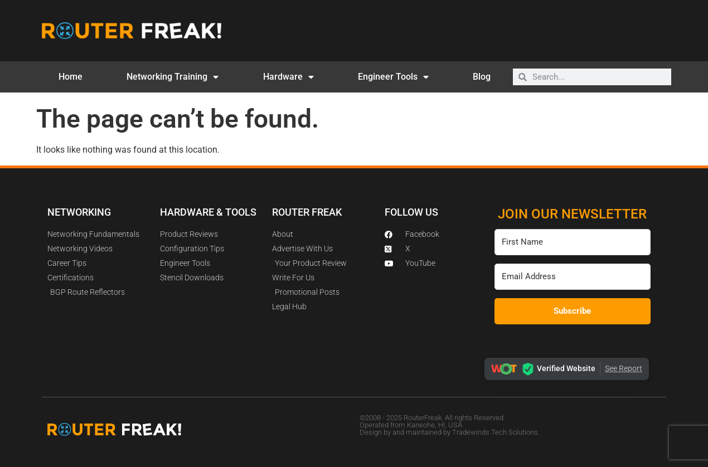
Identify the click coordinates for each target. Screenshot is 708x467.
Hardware (288, 77)
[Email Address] (572, 277)
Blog (482, 76)
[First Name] (572, 242)
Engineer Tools (393, 77)
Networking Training (173, 77)
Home (71, 76)
